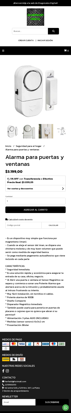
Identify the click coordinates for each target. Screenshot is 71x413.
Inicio (8, 146)
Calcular (53, 225)
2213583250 (9, 384)
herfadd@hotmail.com (14, 381)
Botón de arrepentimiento (15, 390)
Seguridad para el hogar (29, 146)
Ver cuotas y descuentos (20, 188)
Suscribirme (52, 402)
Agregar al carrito (35, 209)
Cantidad (8, 196)
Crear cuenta (26, 40)
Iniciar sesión (45, 40)
